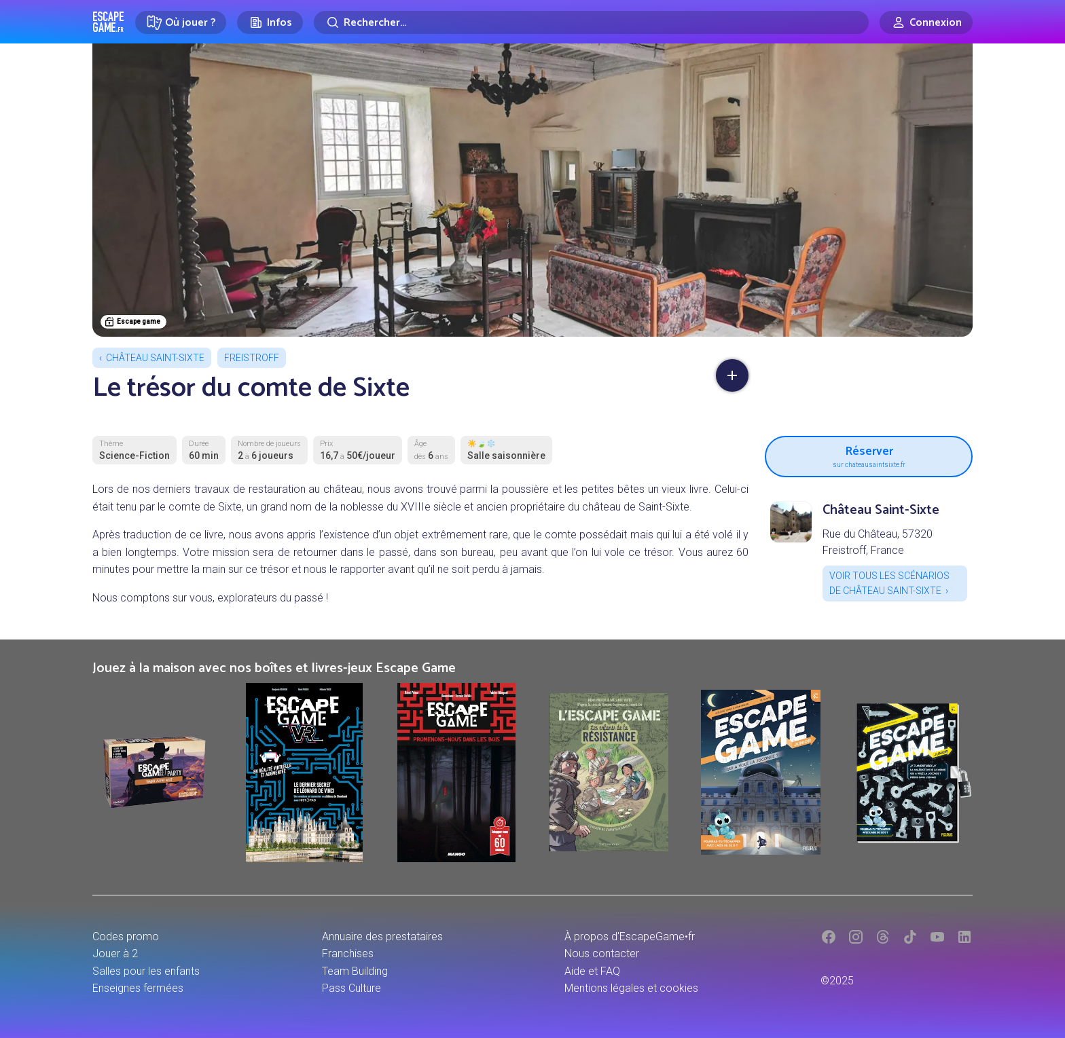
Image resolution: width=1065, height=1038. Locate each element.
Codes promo (125, 936)
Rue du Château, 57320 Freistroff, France (878, 542)
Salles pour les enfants (146, 971)
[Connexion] (926, 22)
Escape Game (108, 22)
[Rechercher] (591, 22)
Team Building (355, 971)
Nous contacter (601, 953)
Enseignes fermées (137, 988)
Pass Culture (351, 988)
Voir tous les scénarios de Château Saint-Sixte (889, 583)
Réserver (869, 454)
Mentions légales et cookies (631, 988)
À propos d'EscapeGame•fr (629, 936)
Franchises (348, 953)
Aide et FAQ (592, 971)
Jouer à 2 (115, 953)
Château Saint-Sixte (155, 357)
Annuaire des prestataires (382, 936)
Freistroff (251, 357)
